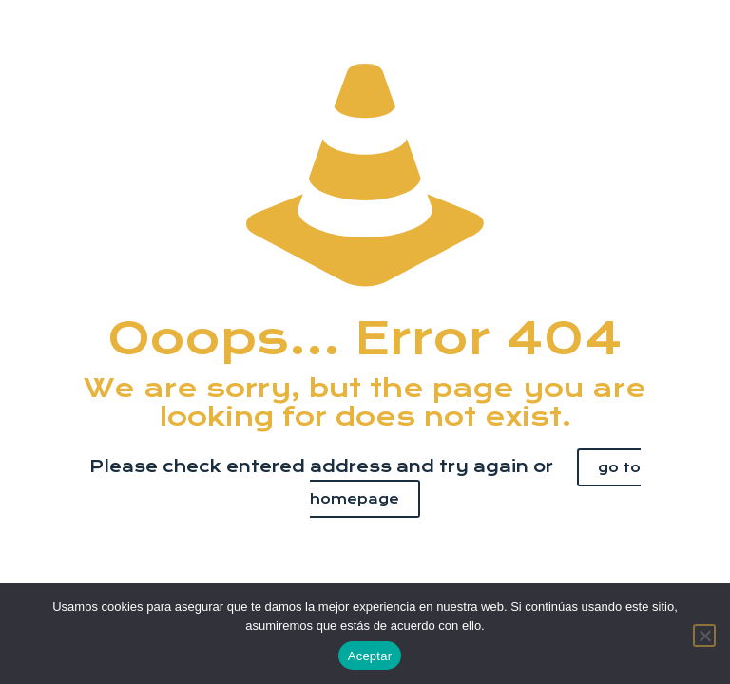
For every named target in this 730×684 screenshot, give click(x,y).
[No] (704, 635)
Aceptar (370, 656)
